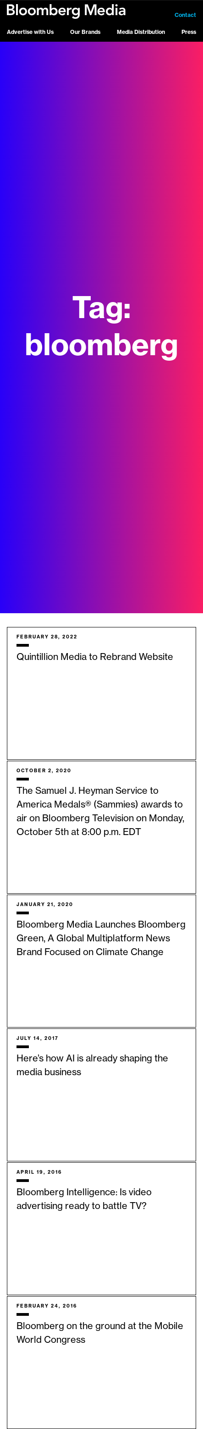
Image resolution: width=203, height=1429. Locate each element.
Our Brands (85, 32)
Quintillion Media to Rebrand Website (94, 657)
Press (188, 32)
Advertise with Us (30, 32)
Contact (185, 15)
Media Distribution (141, 32)
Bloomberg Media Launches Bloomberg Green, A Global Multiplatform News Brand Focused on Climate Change (101, 938)
